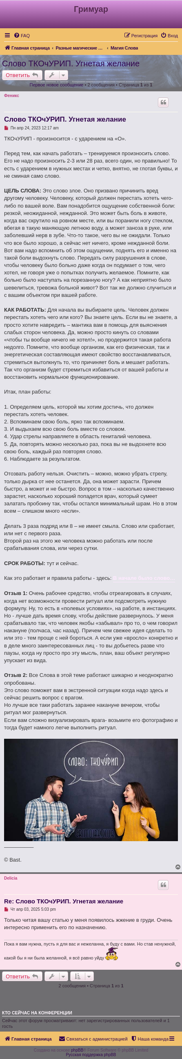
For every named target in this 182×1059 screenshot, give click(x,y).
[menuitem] (21, 36)
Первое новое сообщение (57, 84)
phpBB (77, 1050)
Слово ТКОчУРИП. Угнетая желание (71, 63)
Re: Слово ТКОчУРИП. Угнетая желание (63, 901)
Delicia (10, 878)
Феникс (11, 95)
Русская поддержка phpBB (91, 1054)
